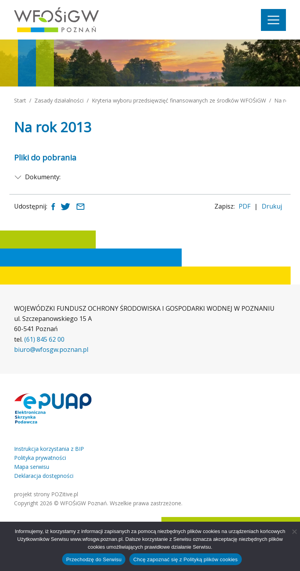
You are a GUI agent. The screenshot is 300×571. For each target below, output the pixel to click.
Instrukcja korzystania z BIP (49, 448)
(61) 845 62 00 (44, 339)
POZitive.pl (64, 494)
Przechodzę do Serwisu (93, 559)
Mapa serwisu (31, 466)
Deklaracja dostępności (43, 475)
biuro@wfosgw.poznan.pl (51, 349)
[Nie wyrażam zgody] (294, 531)
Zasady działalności (59, 100)
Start (20, 100)
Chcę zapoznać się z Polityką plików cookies (185, 559)
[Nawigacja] (273, 20)
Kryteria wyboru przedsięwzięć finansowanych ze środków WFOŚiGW (179, 100)
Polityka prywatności (40, 457)
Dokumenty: (43, 177)
